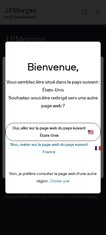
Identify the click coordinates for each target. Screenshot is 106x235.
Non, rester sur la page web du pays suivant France (55, 148)
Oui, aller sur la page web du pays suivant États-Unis (53, 132)
